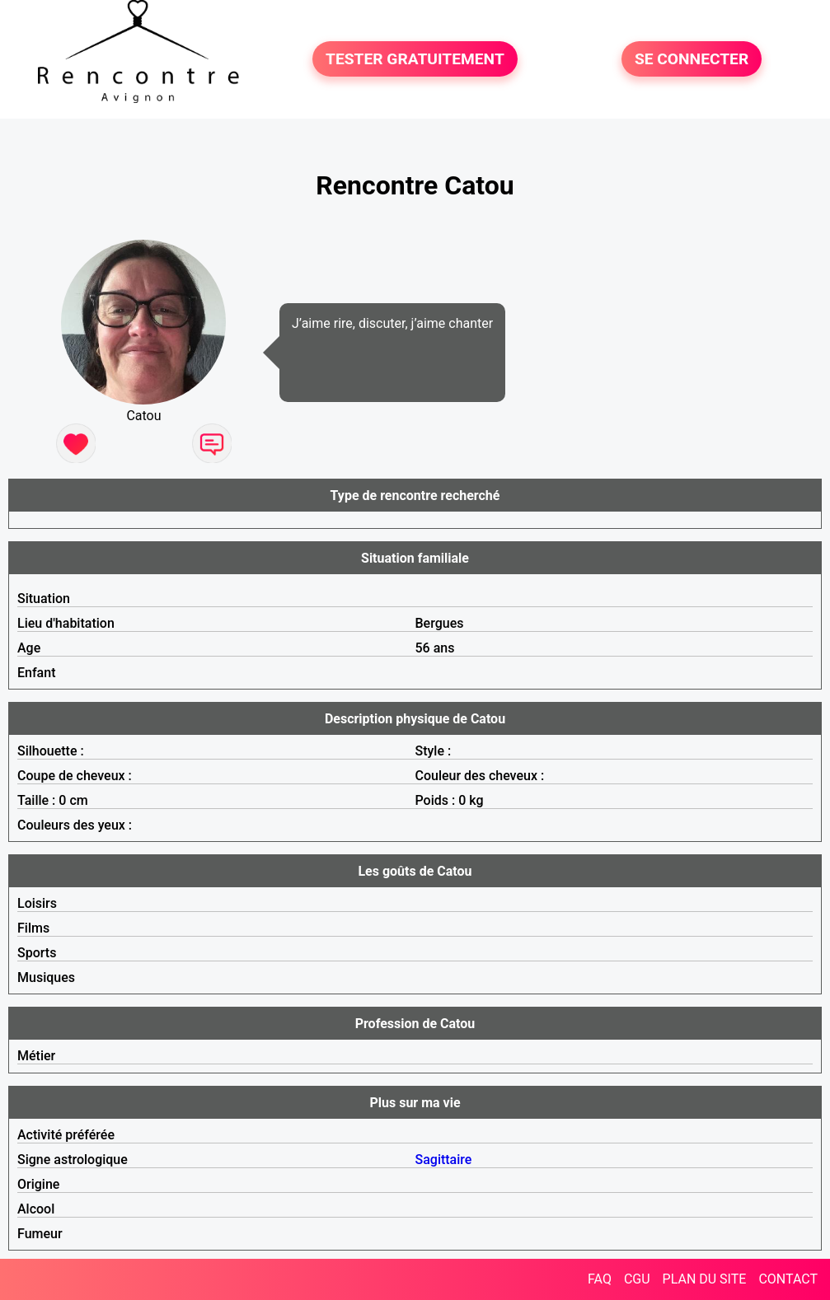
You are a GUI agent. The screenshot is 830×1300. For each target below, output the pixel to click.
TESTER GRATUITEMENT (415, 58)
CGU (637, 1279)
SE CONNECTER (691, 58)
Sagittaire (443, 1159)
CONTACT (788, 1279)
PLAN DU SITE (705, 1279)
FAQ (600, 1279)
